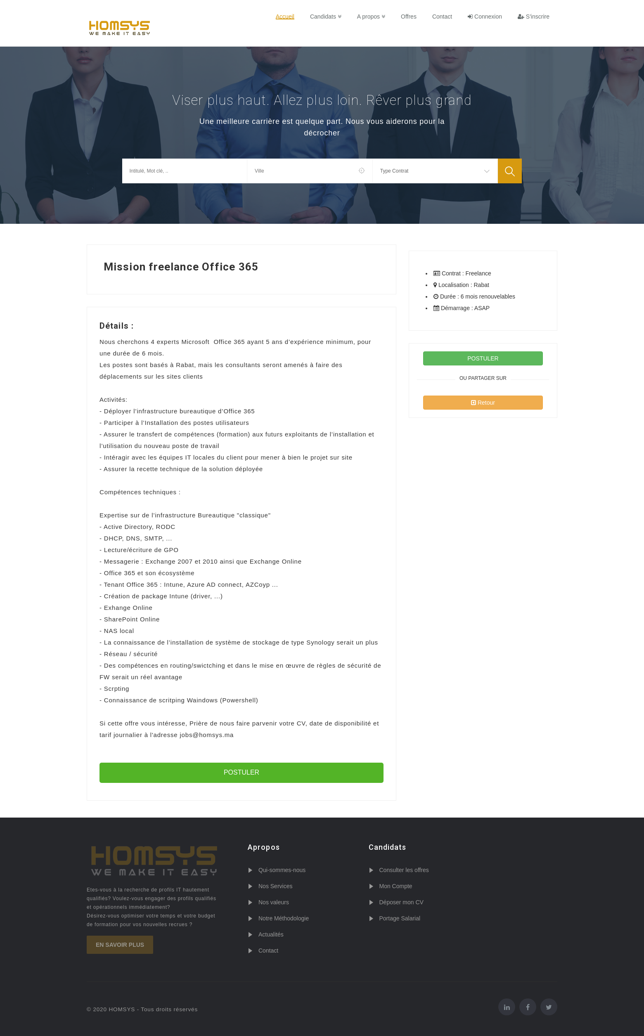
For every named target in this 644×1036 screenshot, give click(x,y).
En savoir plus (120, 944)
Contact (442, 16)
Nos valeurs (273, 902)
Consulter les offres (404, 870)
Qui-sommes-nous (281, 870)
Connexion (485, 16)
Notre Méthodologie (283, 918)
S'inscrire (533, 16)
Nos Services (275, 886)
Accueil (285, 16)
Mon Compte (395, 886)
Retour (483, 402)
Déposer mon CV (401, 902)
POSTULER (241, 772)
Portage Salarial (400, 918)
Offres (409, 16)
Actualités (271, 934)
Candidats (325, 16)
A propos (371, 16)
